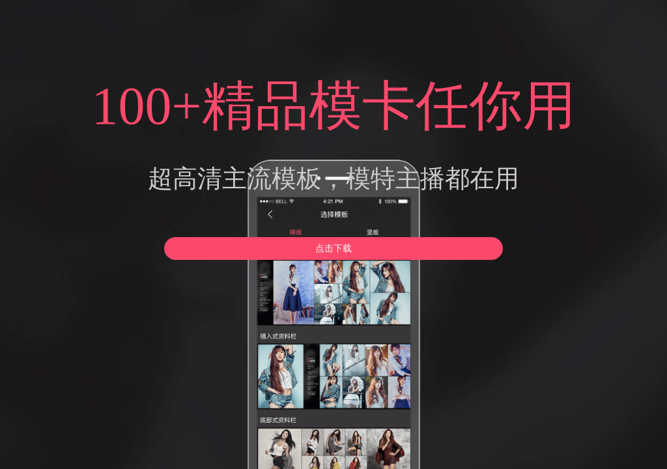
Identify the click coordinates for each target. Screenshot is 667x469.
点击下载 (333, 248)
